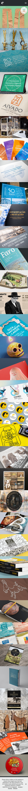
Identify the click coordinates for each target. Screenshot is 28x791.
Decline (15, 788)
